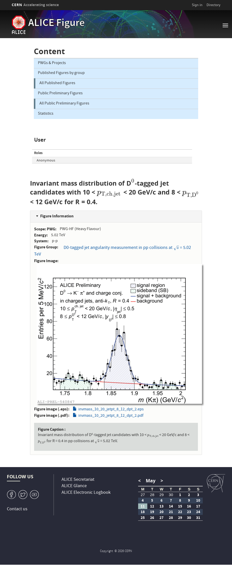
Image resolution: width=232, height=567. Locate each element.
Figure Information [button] (57, 216)
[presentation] (133, 183)
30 (171, 495)
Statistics (45, 114)
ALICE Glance (74, 486)
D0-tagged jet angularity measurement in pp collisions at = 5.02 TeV (112, 251)
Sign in (197, 5)
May (150, 481)
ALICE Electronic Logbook (86, 492)
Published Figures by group (61, 73)
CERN (35, 4)
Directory (213, 5)
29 (162, 495)
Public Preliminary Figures (60, 94)
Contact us (17, 509)
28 (152, 495)
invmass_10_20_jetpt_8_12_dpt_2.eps (111, 410)
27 (143, 495)
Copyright (107, 551)
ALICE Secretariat (78, 479)
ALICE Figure (56, 24)
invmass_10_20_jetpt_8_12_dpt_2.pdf (110, 416)
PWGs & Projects (52, 63)
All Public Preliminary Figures (64, 104)
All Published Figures (57, 83)
